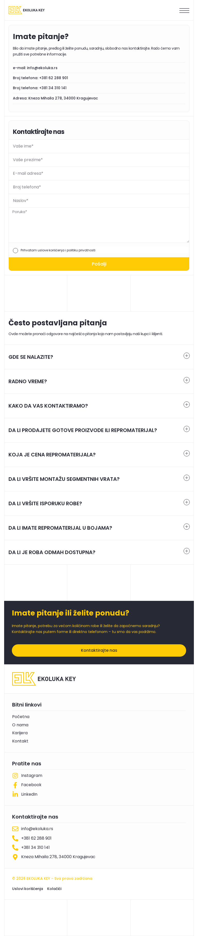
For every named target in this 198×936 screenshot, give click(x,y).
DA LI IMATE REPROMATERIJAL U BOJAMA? (60, 528)
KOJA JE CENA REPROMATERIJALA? (52, 455)
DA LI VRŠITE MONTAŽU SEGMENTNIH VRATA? (64, 479)
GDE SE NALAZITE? (31, 357)
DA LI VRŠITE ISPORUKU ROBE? (45, 503)
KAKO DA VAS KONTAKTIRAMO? (48, 406)
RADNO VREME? (28, 381)
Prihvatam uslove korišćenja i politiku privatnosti (58, 250)
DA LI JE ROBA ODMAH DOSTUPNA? (52, 552)
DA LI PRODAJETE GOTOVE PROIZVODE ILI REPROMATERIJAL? (83, 430)
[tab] (99, 357)
